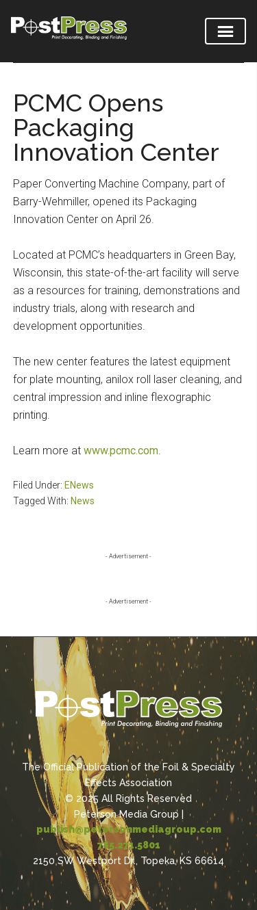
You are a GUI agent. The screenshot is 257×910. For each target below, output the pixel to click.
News (83, 500)
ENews (79, 485)
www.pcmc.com (121, 450)
